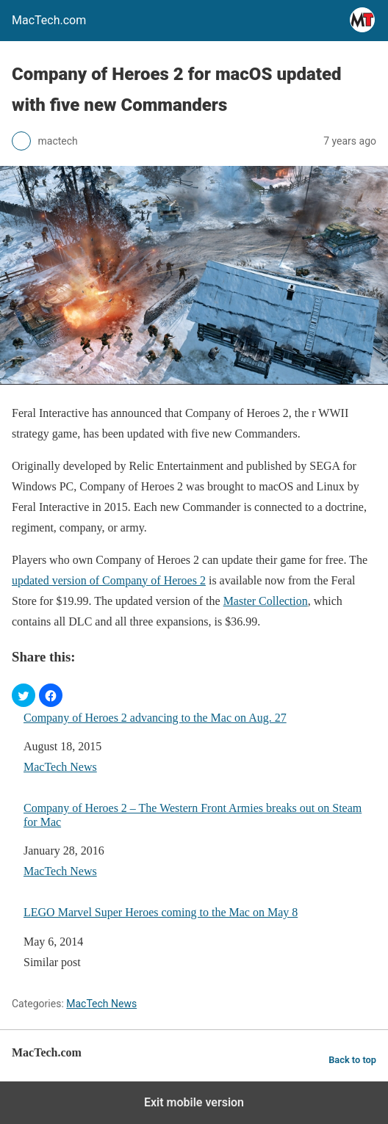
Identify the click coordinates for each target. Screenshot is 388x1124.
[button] (23, 695)
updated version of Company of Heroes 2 (109, 580)
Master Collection (265, 601)
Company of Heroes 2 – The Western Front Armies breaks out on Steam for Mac (193, 815)
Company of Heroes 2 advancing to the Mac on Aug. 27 (155, 717)
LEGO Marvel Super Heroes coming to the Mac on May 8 (161, 912)
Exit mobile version (194, 1102)
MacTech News (60, 767)
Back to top (352, 1059)
